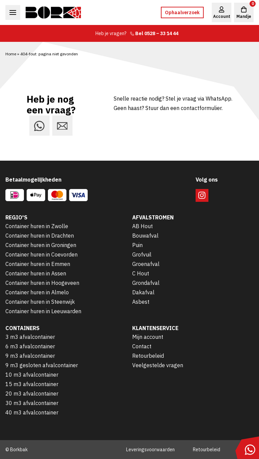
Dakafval (143, 292)
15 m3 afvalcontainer (31, 384)
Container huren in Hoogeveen (42, 282)
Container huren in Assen (35, 273)
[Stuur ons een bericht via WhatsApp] (39, 125)
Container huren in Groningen (40, 245)
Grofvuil (141, 254)
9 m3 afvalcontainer (30, 355)
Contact (141, 346)
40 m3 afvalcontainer (31, 412)
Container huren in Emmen (37, 264)
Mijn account (147, 336)
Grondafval (146, 282)
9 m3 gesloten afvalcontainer (41, 365)
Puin (137, 245)
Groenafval (146, 264)
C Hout (140, 273)
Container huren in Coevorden (41, 254)
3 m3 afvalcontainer (30, 336)
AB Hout (142, 226)
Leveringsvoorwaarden (150, 450)
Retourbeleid (148, 355)
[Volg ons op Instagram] (202, 195)
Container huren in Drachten (39, 235)
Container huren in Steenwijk (40, 301)
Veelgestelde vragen (157, 365)
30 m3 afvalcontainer (31, 403)
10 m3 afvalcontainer (31, 374)
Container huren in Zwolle (36, 226)
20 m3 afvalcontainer (31, 393)
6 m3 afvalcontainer (30, 346)
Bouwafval (145, 235)
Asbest (140, 301)
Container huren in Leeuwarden (43, 311)
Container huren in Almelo (37, 292)
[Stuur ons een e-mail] (62, 125)
